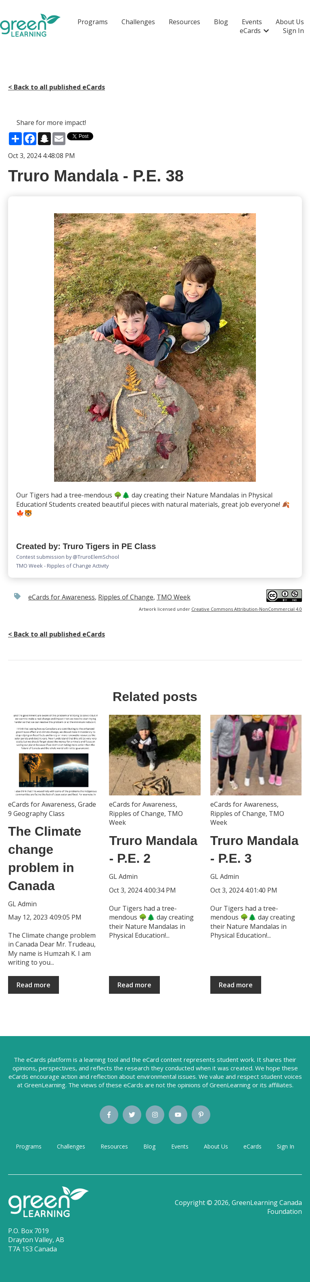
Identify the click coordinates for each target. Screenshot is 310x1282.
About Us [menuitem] (216, 1146)
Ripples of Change (125, 597)
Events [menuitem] (180, 1146)
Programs (93, 21)
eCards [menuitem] (252, 1146)
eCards (250, 30)
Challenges (138, 21)
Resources (184, 21)
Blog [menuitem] (149, 1146)
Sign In (293, 30)
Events (252, 21)
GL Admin (22, 903)
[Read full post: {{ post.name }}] (53, 755)
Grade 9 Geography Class (52, 809)
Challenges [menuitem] (71, 1146)
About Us (290, 21)
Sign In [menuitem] (285, 1146)
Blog (221, 21)
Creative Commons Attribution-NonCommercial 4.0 (246, 609)
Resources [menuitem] (114, 1146)
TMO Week (174, 597)
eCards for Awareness (61, 597)
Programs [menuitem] (29, 1146)
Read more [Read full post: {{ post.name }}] (33, 984)
